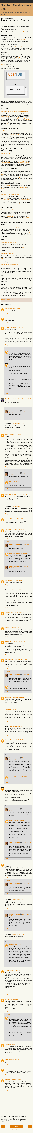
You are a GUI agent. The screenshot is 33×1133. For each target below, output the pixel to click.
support (16, 234)
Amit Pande (8, 529)
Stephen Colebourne (14, 411)
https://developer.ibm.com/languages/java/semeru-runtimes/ (15, 227)
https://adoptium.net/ (5, 153)
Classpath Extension (14, 134)
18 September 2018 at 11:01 (18, 589)
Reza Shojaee (8, 864)
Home (16, 1126)
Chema (7, 788)
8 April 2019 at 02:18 (17, 481)
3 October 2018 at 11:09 (23, 686)
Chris (10, 481)
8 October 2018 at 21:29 (16, 726)
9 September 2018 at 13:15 (22, 351)
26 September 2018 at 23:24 (20, 659)
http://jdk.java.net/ (5, 130)
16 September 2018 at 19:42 (20, 364)
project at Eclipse (6, 162)
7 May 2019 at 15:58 (19, 1017)
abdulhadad (8, 641)
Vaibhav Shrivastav (10, 1069)
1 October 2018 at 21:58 (17, 709)
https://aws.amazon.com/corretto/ (8, 209)
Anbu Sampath (9, 580)
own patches (10, 216)
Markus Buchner (9, 659)
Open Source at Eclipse (25, 232)
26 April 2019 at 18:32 (15, 970)
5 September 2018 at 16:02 (18, 423)
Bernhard (11, 944)
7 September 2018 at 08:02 (15, 434)
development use (5, 116)
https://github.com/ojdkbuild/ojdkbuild (9, 264)
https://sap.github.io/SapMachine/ (8, 242)
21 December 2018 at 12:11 (19, 864)
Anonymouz (12, 351)
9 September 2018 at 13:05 (16, 518)
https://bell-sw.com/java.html (7, 253)
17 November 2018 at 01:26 (16, 740)
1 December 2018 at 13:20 (19, 820)
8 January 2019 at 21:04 (17, 899)
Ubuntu (2, 188)
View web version (16, 1130)
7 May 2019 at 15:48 (19, 944)
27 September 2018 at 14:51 (17, 697)
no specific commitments (24, 199)
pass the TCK (19, 57)
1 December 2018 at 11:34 (15, 788)
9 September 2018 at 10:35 (18, 506)
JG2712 (7, 999)
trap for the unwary (20, 118)
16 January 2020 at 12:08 (21, 1069)
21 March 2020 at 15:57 (15, 1079)
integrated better (21, 177)
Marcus (7, 627)
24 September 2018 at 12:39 (16, 627)
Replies (8, 348)
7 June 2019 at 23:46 (14, 1059)
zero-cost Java (21, 31)
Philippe (7, 327)
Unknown (7, 318)
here (7, 123)
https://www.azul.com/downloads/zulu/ (10, 194)
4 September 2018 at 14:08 (14, 308)
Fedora (25, 187)
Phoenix (7, 970)
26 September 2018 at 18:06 (18, 641)
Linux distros (8, 185)
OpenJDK (23, 39)
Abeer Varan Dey (9, 494)
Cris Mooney (8, 709)
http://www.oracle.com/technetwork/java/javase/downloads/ (14, 111)
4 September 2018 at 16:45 (16, 327)
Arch (29, 187)
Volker (6, 434)
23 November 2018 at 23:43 (20, 776)
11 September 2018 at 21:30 (18, 529)
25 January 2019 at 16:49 (18, 934)
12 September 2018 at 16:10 (22, 553)
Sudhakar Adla (13, 686)
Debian (21, 187)
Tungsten (7, 1079)
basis (16, 268)
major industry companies (24, 162)
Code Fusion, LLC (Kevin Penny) (13, 399)
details (27, 119)
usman (7, 1059)
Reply (6, 313)
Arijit (6, 308)
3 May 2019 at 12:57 (14, 999)
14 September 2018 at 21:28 (19, 580)
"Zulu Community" (5, 199)
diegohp (7, 740)
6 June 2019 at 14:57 (15, 1044)
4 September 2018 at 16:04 (16, 318)
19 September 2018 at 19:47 (17, 612)
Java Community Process (19, 46)
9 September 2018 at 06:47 (20, 494)
